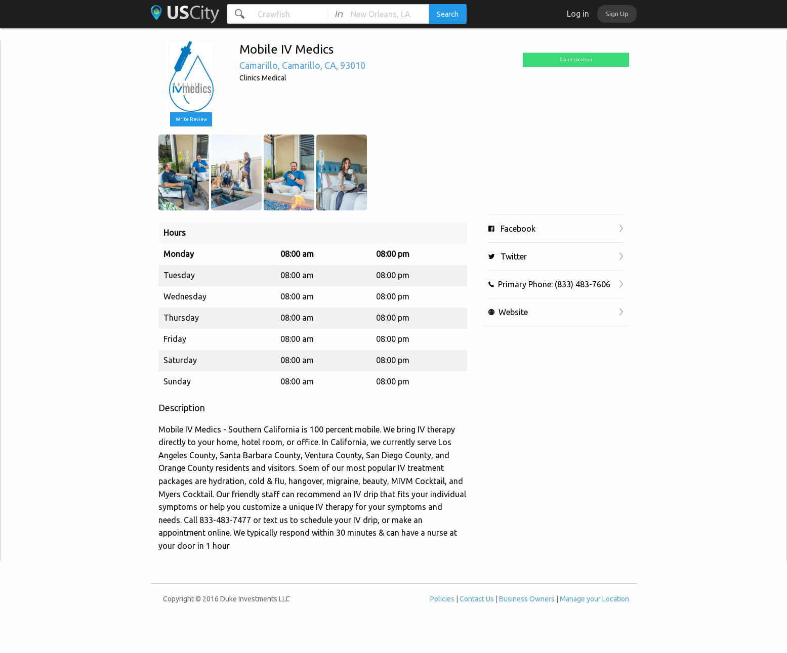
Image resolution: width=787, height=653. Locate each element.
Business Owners (527, 599)
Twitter (507, 256)
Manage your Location (594, 599)
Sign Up (617, 13)
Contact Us (477, 599)
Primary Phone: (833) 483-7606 (549, 284)
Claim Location (575, 59)
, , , (302, 65)
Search (448, 14)
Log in (578, 13)
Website (508, 312)
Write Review (191, 119)
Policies (442, 599)
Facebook (511, 228)
